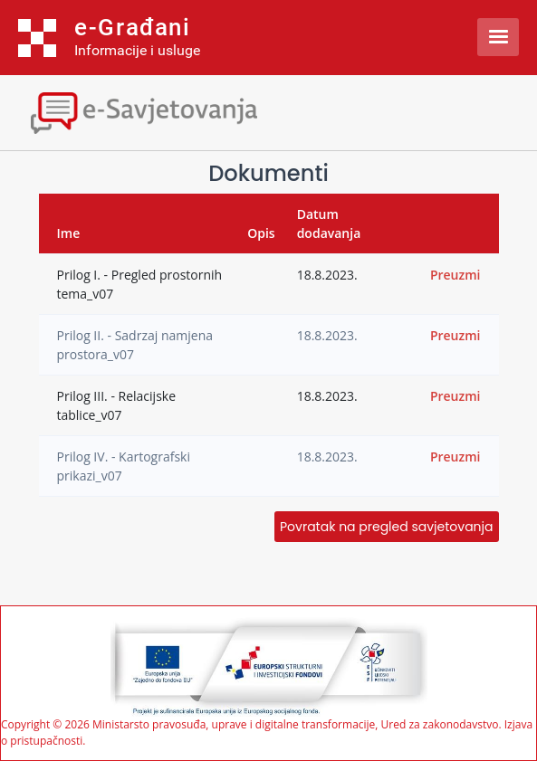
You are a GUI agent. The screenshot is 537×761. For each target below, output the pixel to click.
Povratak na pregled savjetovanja (386, 527)
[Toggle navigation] (158, 111)
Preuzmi (455, 274)
